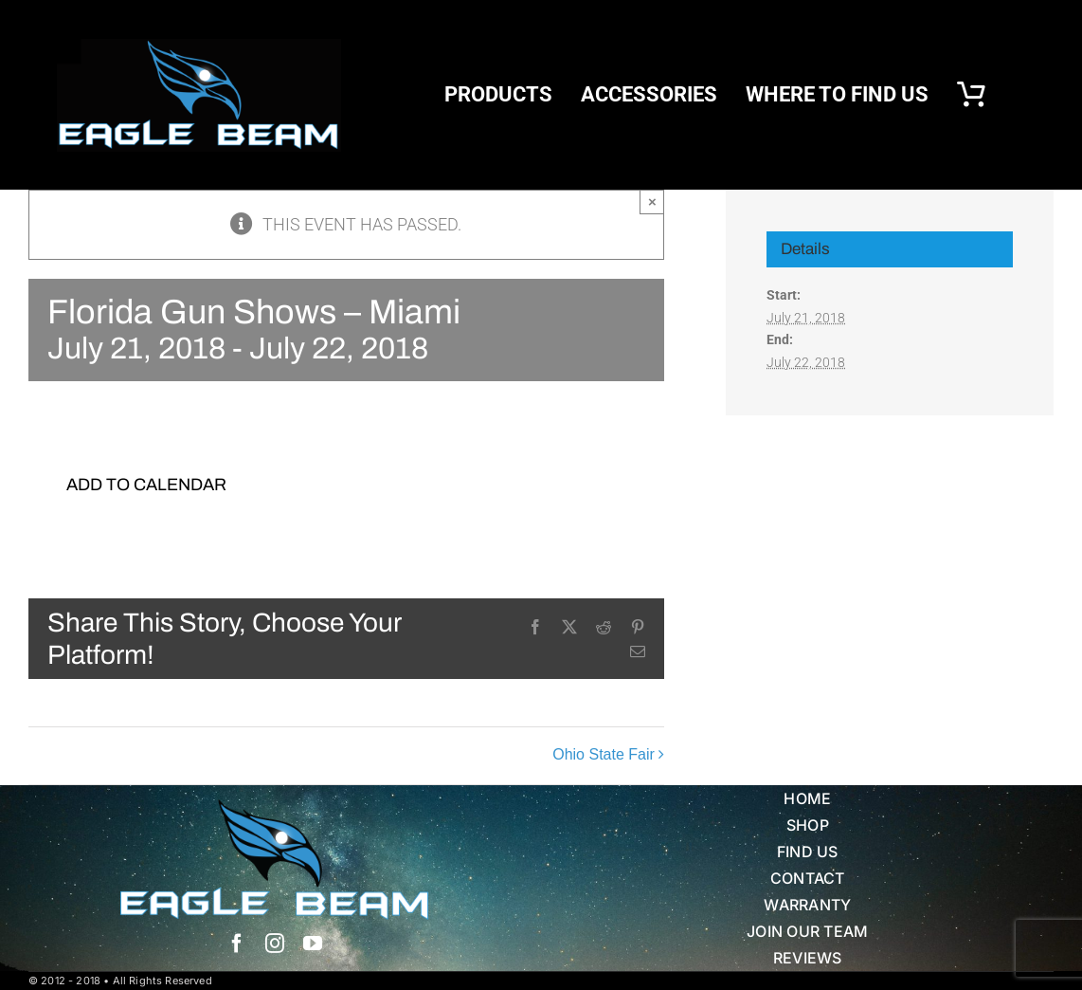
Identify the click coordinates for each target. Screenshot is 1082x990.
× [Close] (652, 201)
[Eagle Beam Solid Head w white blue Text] (274, 807)
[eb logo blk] (199, 47)
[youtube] (312, 943)
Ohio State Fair (603, 755)
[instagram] (274, 943)
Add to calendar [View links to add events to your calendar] (146, 484)
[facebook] (236, 943)
